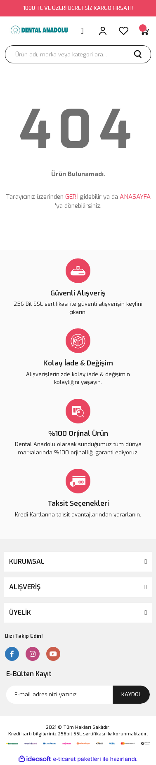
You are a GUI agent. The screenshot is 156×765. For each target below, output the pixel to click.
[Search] (78, 54)
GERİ (71, 197)
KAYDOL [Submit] (131, 694)
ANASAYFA (135, 197)
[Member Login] (103, 31)
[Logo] (39, 31)
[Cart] (144, 31)
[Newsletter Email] (78, 695)
